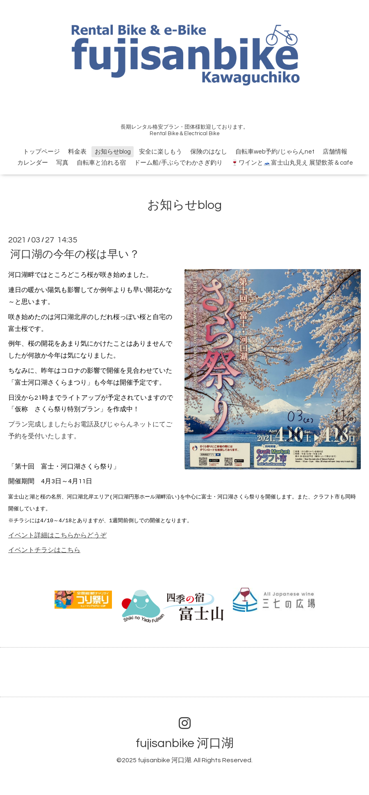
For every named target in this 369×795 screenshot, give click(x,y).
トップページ (41, 152)
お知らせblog (113, 152)
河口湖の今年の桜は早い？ (75, 254)
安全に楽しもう (160, 152)
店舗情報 (335, 152)
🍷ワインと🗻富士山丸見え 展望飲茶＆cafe (292, 163)
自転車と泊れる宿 (101, 163)
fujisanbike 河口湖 (185, 743)
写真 (62, 163)
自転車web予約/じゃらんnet (274, 152)
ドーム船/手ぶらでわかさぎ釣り (178, 163)
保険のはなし (208, 152)
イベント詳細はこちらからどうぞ (57, 535)
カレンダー (32, 163)
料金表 (77, 152)
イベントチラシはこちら (44, 550)
